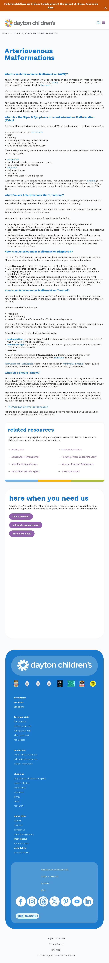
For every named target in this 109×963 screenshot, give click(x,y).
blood (55, 82)
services (19, 702)
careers (45, 883)
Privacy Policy (55, 944)
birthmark (37, 132)
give (43, 890)
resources (20, 750)
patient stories (21, 783)
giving (17, 796)
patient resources (23, 763)
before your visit (22, 726)
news (17, 801)
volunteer (19, 792)
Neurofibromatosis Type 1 (25, 471)
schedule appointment (25, 525)
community (20, 787)
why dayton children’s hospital (30, 778)
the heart (45, 85)
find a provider (21, 516)
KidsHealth (17, 33)
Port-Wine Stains (70, 471)
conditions (20, 697)
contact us (19, 829)
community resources (25, 754)
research (18, 805)
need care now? (21, 533)
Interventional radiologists (19, 363)
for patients (20, 721)
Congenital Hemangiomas (25, 456)
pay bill (17, 820)
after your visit (21, 735)
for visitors (19, 739)
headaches (13, 159)
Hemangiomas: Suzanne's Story (78, 456)
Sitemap (56, 949)
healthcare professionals (54, 869)
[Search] (98, 22)
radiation (59, 357)
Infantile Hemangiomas (24, 464)
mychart (18, 825)
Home (5, 33)
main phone (20, 838)
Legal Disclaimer (56, 938)
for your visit (21, 717)
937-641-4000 (21, 852)
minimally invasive (73, 363)
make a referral (49, 876)
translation (27, 915)
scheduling (20, 848)
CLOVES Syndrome (71, 449)
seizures (12, 167)
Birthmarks (17, 449)
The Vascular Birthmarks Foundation (27, 406)
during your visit (22, 730)
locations (19, 706)
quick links (20, 816)
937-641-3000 (21, 843)
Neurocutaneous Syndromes (77, 464)
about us (19, 774)
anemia (91, 180)
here (50, 7)
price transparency (24, 834)
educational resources (25, 759)
